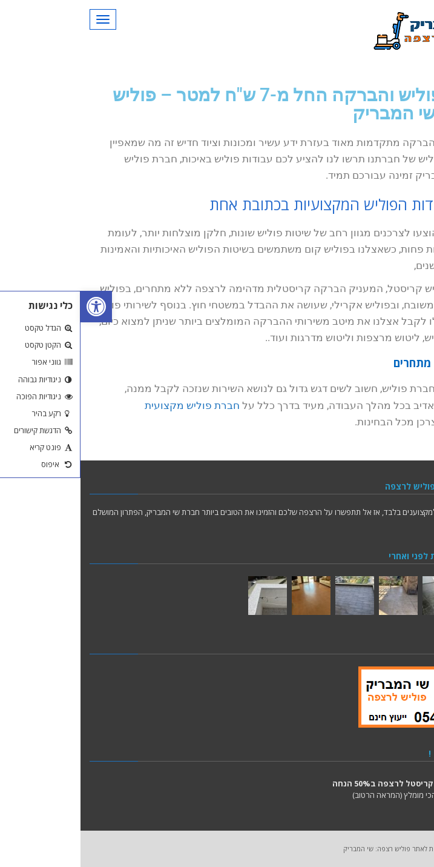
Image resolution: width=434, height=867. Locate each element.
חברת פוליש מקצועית (111, 405)
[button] (15, 306)
